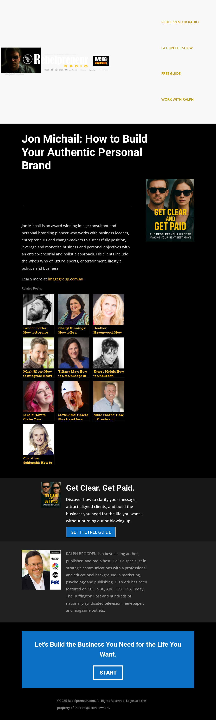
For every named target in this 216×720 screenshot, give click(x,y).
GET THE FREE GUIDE (91, 532)
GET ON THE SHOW (177, 48)
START (108, 672)
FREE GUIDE (171, 74)
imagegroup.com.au (65, 279)
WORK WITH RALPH (177, 100)
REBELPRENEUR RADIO (180, 22)
